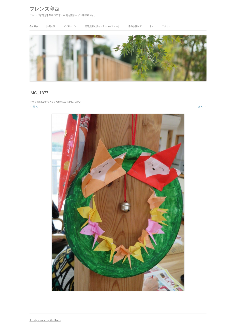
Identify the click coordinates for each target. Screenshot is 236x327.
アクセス (166, 26)
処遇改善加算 (135, 26)
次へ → (202, 106)
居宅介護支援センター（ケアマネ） (102, 26)
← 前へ (34, 106)
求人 (152, 26)
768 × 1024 (62, 101)
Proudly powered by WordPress (45, 320)
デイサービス (70, 26)
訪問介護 (50, 26)
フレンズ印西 (44, 9)
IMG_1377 (74, 101)
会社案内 (34, 26)
